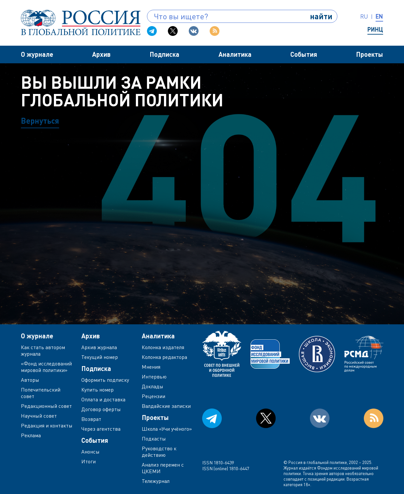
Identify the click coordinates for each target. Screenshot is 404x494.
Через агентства (101, 428)
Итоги (88, 461)
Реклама (31, 435)
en (379, 16)
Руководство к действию (159, 451)
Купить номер (97, 389)
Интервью (154, 376)
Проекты (369, 54)
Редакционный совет (46, 406)
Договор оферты (101, 409)
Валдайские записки (166, 406)
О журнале (37, 54)
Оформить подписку (105, 380)
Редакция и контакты (47, 425)
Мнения (151, 366)
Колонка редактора (164, 357)
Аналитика (234, 54)
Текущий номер (99, 357)
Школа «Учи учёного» (167, 428)
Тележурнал (156, 481)
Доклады (152, 386)
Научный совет (39, 415)
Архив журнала (99, 347)
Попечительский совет (40, 392)
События (303, 54)
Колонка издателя (163, 347)
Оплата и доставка (103, 399)
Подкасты (154, 438)
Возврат (91, 419)
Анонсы (90, 451)
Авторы (30, 380)
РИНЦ (375, 29)
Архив (101, 54)
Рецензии (153, 396)
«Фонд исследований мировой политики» (46, 366)
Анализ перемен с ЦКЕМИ (163, 467)
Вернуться (40, 120)
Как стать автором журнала (43, 350)
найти (321, 16)
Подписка (164, 54)
